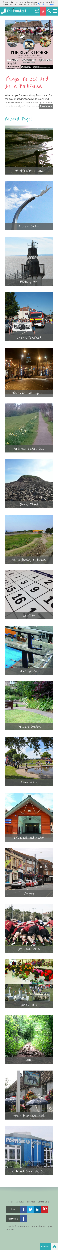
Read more (46, 106)
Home (10, 1201)
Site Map (31, 1201)
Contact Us (42, 1201)
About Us (20, 1201)
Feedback (45, 1246)
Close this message (46, 4)
